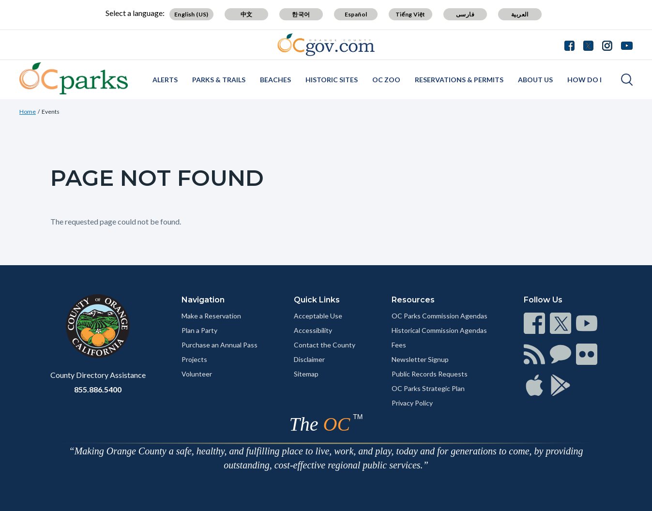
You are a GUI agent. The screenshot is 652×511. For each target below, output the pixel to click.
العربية (520, 14)
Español (356, 14)
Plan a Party (199, 330)
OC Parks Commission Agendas (439, 316)
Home (27, 111)
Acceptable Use (318, 316)
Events (51, 111)
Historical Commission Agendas (439, 330)
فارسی (465, 14)
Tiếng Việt (410, 14)
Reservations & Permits (459, 79)
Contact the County (324, 345)
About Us (535, 79)
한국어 (301, 14)
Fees (399, 345)
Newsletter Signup (420, 359)
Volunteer (197, 374)
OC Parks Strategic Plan (428, 388)
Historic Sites (331, 79)
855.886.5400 (97, 389)
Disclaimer (309, 359)
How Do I (584, 79)
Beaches (275, 79)
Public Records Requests (430, 374)
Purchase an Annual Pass (220, 345)
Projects (194, 359)
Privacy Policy (412, 403)
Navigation (203, 299)
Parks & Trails (218, 79)
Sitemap (306, 374)
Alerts (165, 79)
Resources (413, 299)
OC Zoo (386, 79)
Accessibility (313, 330)
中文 (247, 14)
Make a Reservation (211, 316)
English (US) (191, 14)
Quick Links (317, 299)
